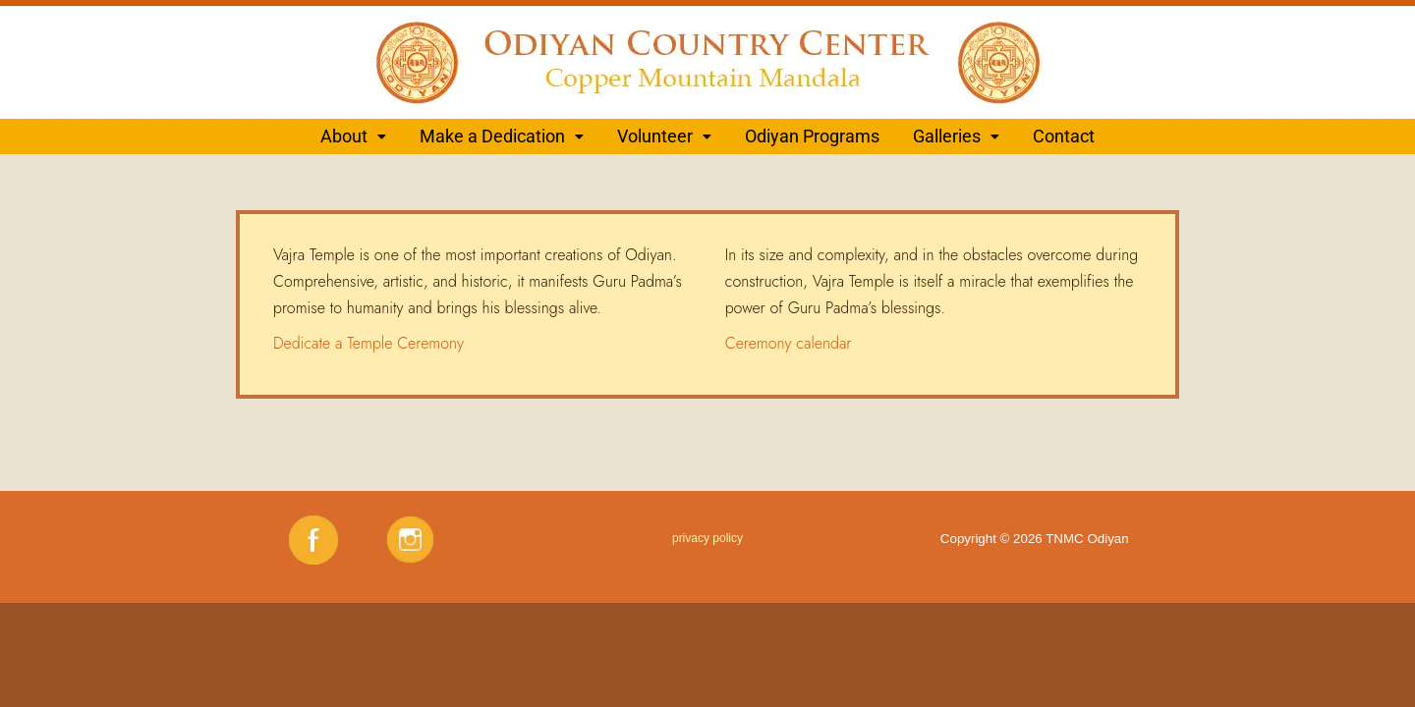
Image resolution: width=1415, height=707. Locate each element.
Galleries (956, 136)
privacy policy (707, 538)
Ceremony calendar (788, 343)
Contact (1064, 136)
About (353, 136)
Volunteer (664, 136)
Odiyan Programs (812, 136)
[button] (353, 136)
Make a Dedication (502, 136)
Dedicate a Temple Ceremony (368, 343)
